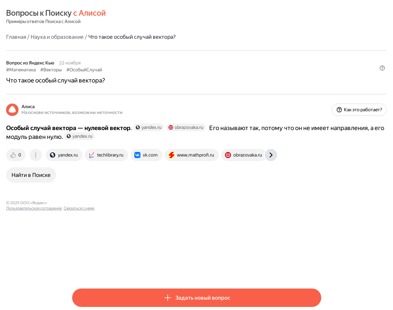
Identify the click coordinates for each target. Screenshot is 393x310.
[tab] (82, 160)
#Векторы (117, 69)
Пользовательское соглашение (144, 208)
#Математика (87, 69)
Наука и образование (123, 36)
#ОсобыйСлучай (150, 69)
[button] (316, 82)
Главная (82, 36)
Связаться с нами (189, 208)
